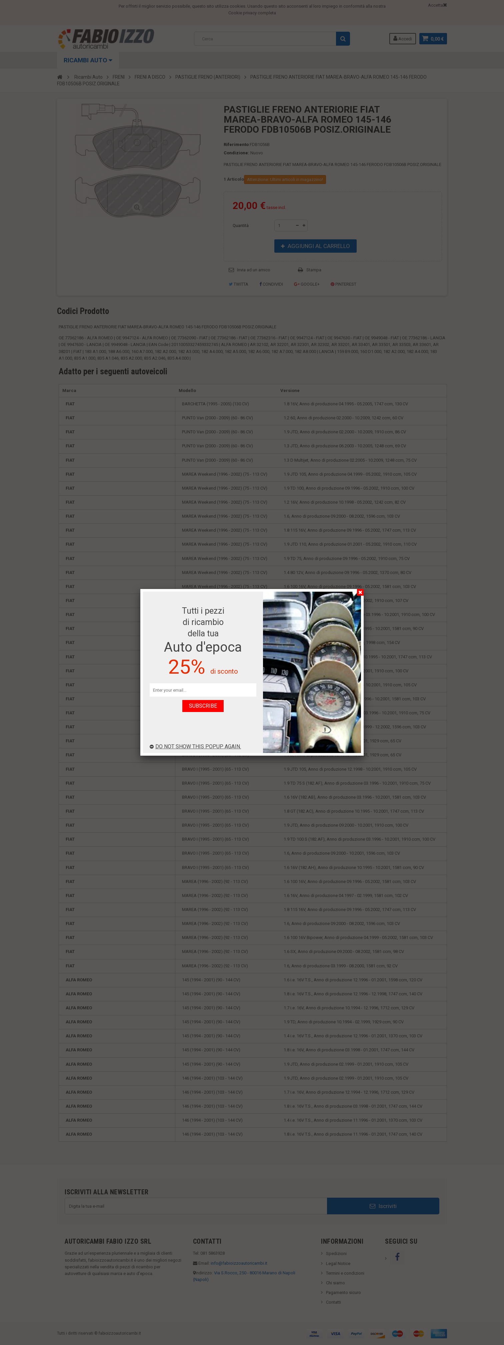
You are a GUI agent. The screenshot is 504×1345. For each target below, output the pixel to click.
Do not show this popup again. (195, 746)
